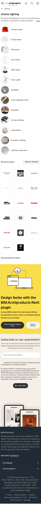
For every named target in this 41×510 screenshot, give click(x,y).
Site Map (27, 500)
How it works (33, 325)
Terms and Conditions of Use (15, 497)
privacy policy (5, 371)
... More (37, 21)
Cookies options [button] (20, 495)
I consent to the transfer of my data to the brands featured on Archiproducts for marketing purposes (20, 363)
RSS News (33, 497)
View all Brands (31, 162)
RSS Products (16, 500)
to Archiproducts (12, 5)
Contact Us (14, 456)
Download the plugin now (12, 325)
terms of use (26, 368)
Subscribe (20, 386)
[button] (2, 3)
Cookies (31, 495)
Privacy (9, 495)
